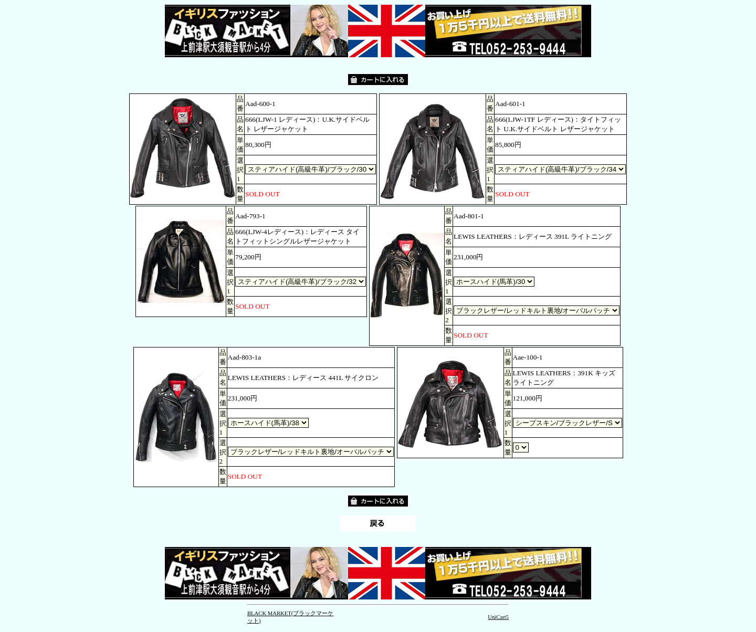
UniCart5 (498, 617)
